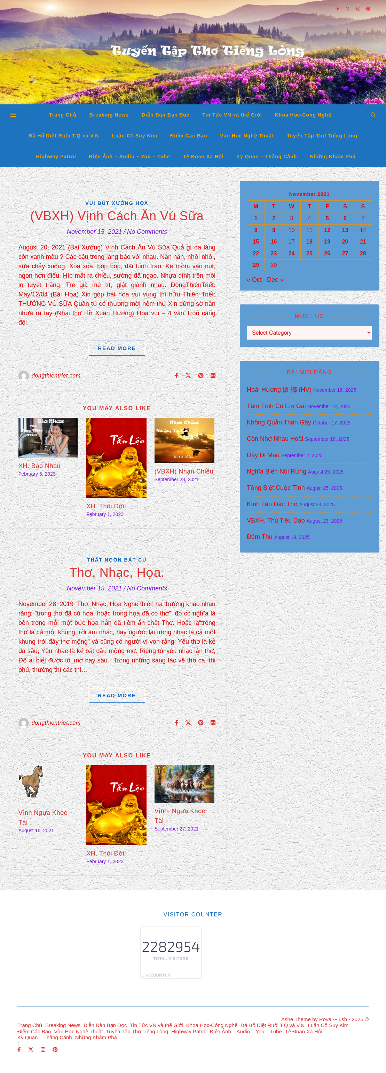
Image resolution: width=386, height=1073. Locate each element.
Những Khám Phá (332, 156)
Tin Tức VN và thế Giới (232, 115)
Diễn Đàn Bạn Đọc (165, 115)
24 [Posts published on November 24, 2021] (292, 253)
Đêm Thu (260, 536)
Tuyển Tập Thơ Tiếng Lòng (322, 135)
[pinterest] (55, 1049)
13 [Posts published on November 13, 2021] (345, 230)
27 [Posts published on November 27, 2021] (345, 253)
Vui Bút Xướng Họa (116, 203)
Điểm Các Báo (188, 135)
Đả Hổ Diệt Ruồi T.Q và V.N (64, 135)
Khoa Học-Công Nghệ (303, 115)
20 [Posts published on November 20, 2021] (345, 242)
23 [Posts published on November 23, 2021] (274, 253)
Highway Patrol (56, 156)
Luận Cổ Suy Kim (134, 135)
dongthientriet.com (56, 376)
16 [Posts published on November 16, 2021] (274, 242)
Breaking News (109, 115)
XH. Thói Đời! (106, 506)
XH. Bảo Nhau (39, 465)
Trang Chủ (63, 115)
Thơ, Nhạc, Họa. (117, 572)
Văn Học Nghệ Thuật (247, 135)
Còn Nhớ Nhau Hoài (275, 438)
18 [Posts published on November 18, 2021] (309, 242)
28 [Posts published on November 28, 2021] (363, 253)
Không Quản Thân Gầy (279, 422)
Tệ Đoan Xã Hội (203, 156)
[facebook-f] (19, 1049)
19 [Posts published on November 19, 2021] (327, 242)
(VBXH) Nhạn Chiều (184, 471)
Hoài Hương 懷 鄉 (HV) (279, 389)
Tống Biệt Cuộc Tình (276, 487)
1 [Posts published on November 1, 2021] (256, 218)
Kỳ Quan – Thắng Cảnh (266, 156)
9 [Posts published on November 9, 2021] (273, 230)
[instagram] (44, 1049)
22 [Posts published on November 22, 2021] (256, 253)
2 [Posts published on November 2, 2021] (273, 218)
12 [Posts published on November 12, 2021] (327, 230)
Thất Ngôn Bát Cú (117, 560)
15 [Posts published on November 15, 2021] (256, 242)
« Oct (254, 279)
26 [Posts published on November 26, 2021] (327, 253)
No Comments (147, 231)
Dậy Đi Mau (263, 455)
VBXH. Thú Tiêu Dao (276, 520)
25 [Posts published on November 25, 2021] (309, 253)
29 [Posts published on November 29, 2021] (256, 265)
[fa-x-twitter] (31, 1049)
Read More (117, 348)
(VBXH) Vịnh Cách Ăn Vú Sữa (117, 216)
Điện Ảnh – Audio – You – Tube (129, 156)
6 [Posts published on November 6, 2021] (345, 218)
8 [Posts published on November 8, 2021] (256, 230)
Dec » (275, 279)
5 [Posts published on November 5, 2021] (327, 218)
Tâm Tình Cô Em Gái (276, 406)
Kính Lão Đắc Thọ (272, 504)
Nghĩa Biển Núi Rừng (276, 471)
